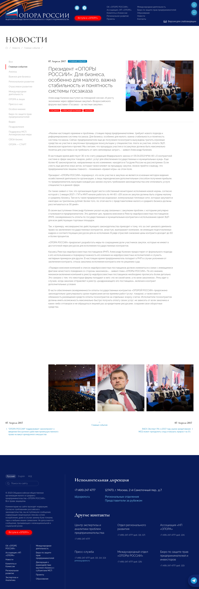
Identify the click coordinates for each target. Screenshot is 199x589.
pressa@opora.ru (82, 561)
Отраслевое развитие (20, 86)
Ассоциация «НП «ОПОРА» (119, 10)
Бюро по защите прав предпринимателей (156, 10)
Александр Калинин (71, 110)
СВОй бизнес (16, 139)
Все (11, 61)
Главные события (32, 48)
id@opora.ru (82, 496)
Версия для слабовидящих (180, 21)
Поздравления (16, 127)
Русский (11, 476)
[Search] (22, 483)
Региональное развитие (118, 16)
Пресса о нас (16, 104)
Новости (141, 16)
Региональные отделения (122, 496)
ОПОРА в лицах (17, 99)
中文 (30, 476)
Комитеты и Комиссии (117, 13)
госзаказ (54, 110)
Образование (143, 13)
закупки (88, 110)
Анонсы (13, 71)
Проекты (111, 19)
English (21, 476)
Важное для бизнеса (20, 76)
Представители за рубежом (123, 500)
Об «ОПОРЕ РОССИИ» (117, 7)
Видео (12, 122)
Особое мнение (17, 109)
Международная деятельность (151, 7)
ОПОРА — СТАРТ (17, 144)
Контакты (141, 19)
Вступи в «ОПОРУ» (88, 18)
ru (194, 12)
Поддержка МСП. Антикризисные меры (20, 133)
